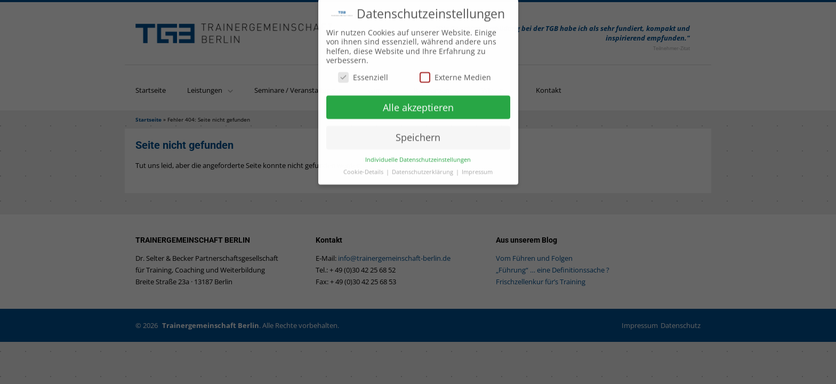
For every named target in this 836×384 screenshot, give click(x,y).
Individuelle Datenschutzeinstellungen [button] (418, 156)
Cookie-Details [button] (364, 168)
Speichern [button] (418, 133)
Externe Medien (455, 73)
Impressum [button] (477, 168)
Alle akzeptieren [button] (418, 103)
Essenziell (363, 73)
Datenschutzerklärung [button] (423, 168)
